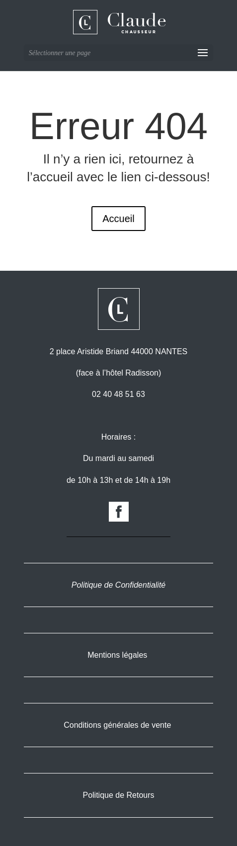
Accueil (118, 218)
